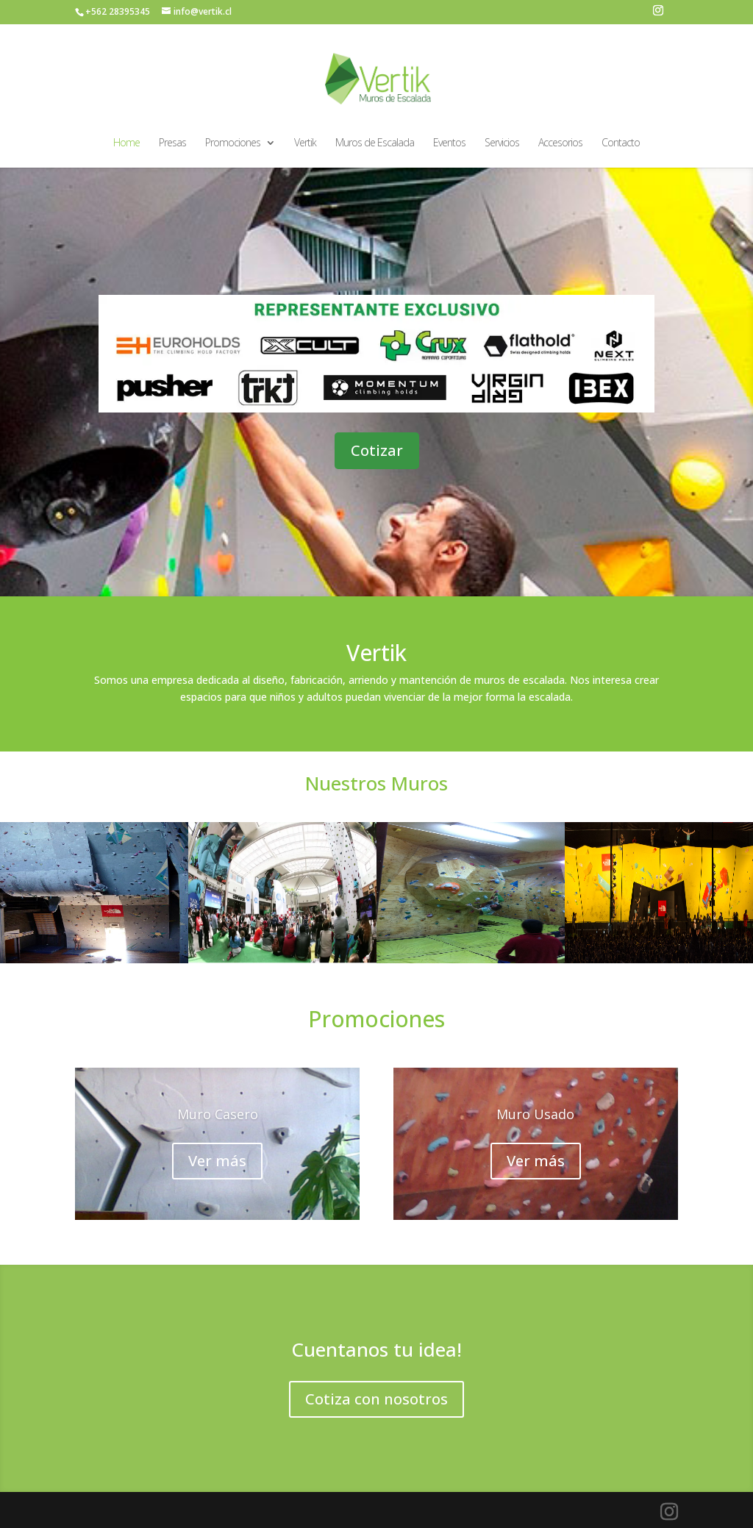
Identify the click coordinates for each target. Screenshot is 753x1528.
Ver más (217, 1161)
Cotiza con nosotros (376, 1399)
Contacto (621, 143)
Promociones (232, 143)
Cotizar (377, 450)
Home (126, 143)
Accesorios (560, 143)
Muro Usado (535, 1115)
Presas (172, 143)
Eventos (449, 143)
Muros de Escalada (374, 143)
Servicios (502, 143)
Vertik (305, 143)
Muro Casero (217, 1115)
